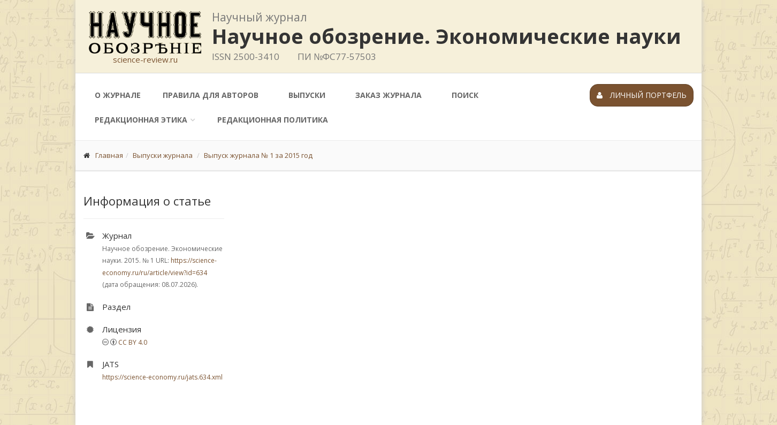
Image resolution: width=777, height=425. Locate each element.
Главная (109, 155)
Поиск (465, 95)
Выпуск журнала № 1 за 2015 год (258, 155)
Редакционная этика (141, 120)
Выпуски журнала (163, 155)
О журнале (118, 95)
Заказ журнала (388, 95)
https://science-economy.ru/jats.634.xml (162, 377)
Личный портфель (642, 95)
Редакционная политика (272, 120)
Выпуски (306, 95)
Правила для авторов (210, 95)
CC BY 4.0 (132, 342)
